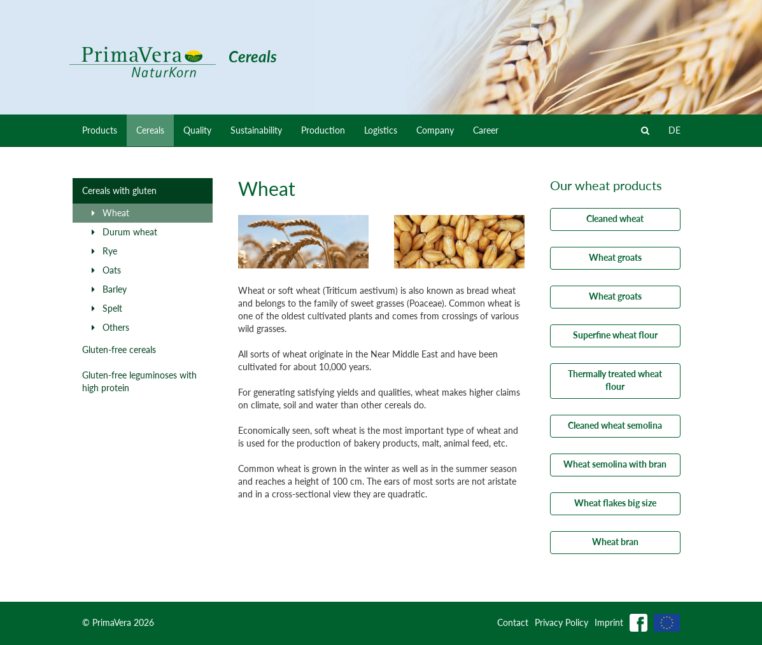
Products (99, 130)
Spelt (107, 308)
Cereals (150, 130)
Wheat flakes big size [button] (615, 502)
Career (485, 130)
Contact (512, 622)
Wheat (110, 212)
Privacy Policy (561, 622)
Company (435, 130)
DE (674, 130)
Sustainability (256, 130)
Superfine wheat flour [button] (615, 334)
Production (323, 130)
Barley (109, 289)
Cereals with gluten (119, 190)
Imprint (609, 622)
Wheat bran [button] (615, 541)
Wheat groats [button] (615, 257)
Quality (197, 130)
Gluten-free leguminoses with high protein (139, 381)
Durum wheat (124, 231)
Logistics (380, 130)
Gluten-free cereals (119, 349)
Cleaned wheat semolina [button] (615, 425)
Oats (106, 270)
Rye (104, 251)
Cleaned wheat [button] (615, 218)
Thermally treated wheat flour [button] (615, 380)
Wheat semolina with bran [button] (615, 464)
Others (110, 327)
